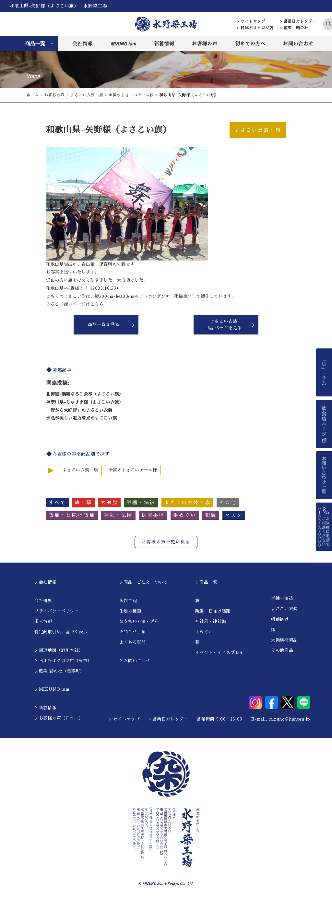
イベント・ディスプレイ (219, 652)
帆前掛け (280, 619)
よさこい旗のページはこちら (74, 304)
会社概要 (43, 601)
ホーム (33, 95)
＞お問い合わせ (134, 661)
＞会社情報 (45, 582)
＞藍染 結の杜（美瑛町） (59, 671)
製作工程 (128, 601)
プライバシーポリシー (56, 611)
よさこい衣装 (284, 609)
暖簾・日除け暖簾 (213, 611)
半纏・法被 (282, 598)
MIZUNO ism (123, 43)
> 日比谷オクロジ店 (255, 28)
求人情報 (43, 621)
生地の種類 (130, 611)
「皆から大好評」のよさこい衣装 (79, 410)
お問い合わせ (298, 43)
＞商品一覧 (206, 582)
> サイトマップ (251, 21)
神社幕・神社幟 (210, 621)
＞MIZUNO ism (51, 689)
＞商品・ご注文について (143, 582)
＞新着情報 (45, 708)
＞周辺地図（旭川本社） (58, 650)
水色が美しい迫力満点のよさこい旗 (81, 418)
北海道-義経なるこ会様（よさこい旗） (85, 394)
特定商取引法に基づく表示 (61, 632)
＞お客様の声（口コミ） (58, 718)
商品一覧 (35, 43)
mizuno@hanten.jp (289, 719)
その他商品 (282, 650)
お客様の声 (204, 43)
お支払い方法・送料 (139, 621)
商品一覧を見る (104, 324)
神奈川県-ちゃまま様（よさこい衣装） (85, 402)
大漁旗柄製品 (284, 640)
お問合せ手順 (132, 632)
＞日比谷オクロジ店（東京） (63, 661)
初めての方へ (250, 43)
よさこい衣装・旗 (86, 95)
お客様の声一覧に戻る (166, 542)
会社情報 (82, 43)
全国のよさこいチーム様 (131, 95)
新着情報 (164, 43)
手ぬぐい (204, 632)
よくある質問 (132, 642)
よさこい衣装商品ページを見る (224, 324)
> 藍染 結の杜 (294, 28)
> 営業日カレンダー (298, 21)
